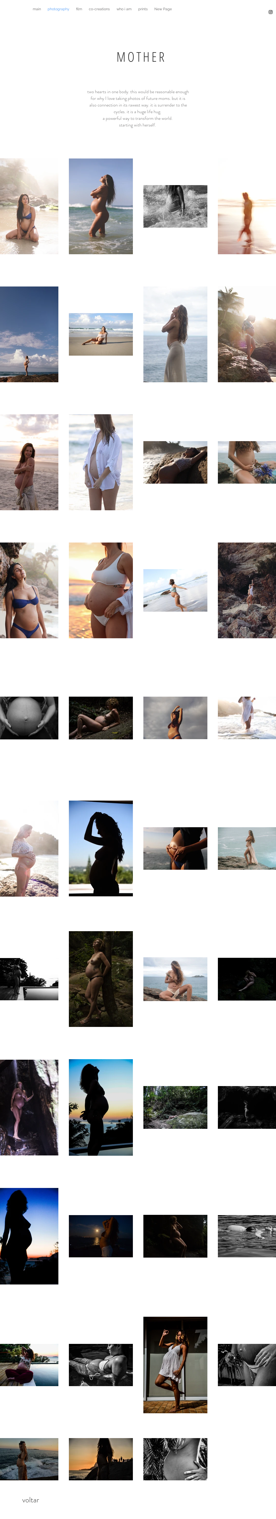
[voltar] (31, 1499)
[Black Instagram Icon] (270, 12)
